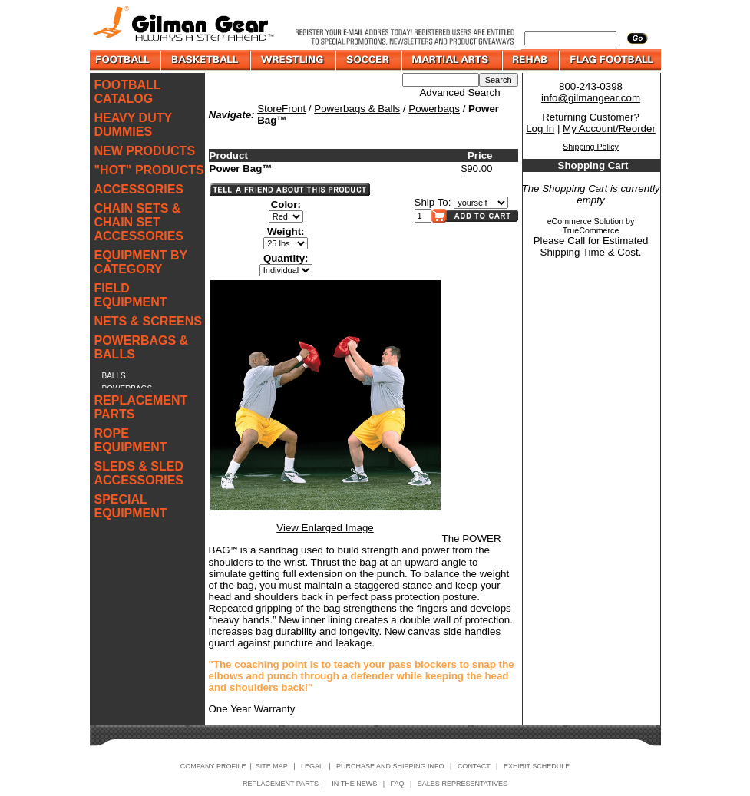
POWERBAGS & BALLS (141, 347)
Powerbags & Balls (357, 108)
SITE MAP (272, 766)
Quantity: (286, 258)
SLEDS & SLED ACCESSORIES (138, 473)
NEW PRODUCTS (145, 150)
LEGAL (312, 766)
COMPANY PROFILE (213, 766)
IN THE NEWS (354, 784)
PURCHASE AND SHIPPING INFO (390, 766)
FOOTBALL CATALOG (127, 91)
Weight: (286, 231)
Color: (286, 204)
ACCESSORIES (138, 189)
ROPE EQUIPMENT (130, 440)
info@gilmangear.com (590, 98)
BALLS (114, 376)
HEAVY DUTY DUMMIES (133, 124)
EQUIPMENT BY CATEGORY (141, 262)
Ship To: (433, 202)
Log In (540, 128)
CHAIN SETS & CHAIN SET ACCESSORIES (138, 222)
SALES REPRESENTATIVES (462, 784)
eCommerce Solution (585, 221)
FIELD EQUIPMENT (130, 295)
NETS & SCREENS (148, 321)
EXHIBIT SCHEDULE (537, 766)
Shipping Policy (591, 146)
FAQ (398, 784)
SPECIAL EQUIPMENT (130, 506)
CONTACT (474, 766)
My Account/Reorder (609, 128)
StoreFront (281, 108)
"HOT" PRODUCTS (149, 170)
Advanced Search (459, 92)
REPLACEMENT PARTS (141, 407)
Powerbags (434, 108)
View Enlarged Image (324, 527)
